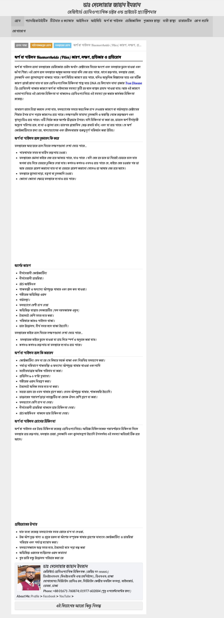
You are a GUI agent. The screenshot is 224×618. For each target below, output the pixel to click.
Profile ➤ (37, 596)
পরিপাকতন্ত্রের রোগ (41, 45)
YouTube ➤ (66, 596)
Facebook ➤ (51, 596)
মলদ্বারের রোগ (62, 45)
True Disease (133, 83)
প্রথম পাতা (21, 45)
